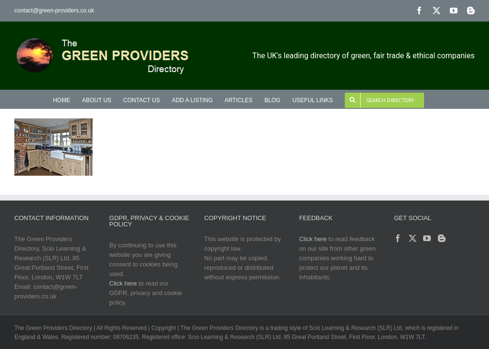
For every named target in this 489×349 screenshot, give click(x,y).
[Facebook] (398, 238)
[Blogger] (442, 238)
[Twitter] (412, 238)
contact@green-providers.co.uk (54, 10)
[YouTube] (427, 238)
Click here (123, 283)
